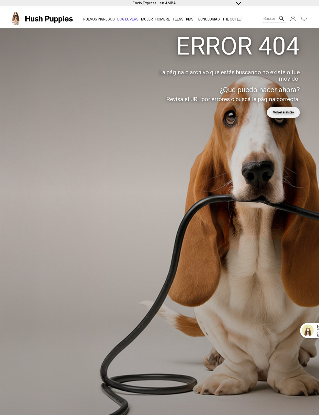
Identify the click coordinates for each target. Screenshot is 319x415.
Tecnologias (208, 19)
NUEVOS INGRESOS (99, 19)
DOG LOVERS (128, 19)
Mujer (147, 19)
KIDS (189, 19)
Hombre (162, 19)
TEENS (178, 19)
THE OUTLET (232, 19)
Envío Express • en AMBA (154, 3)
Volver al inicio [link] (283, 112)
